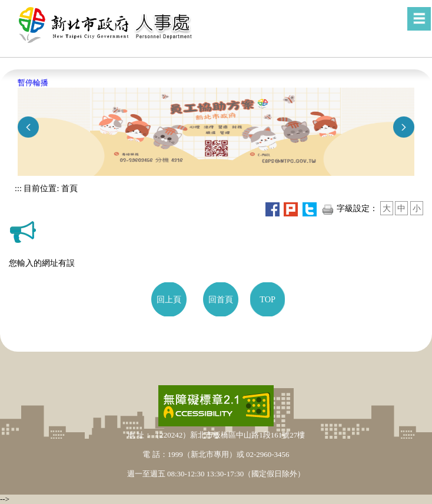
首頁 (68, 188)
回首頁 (220, 299)
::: (18, 188)
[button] (419, 19)
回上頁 (169, 299)
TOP (267, 299)
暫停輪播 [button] (33, 82)
